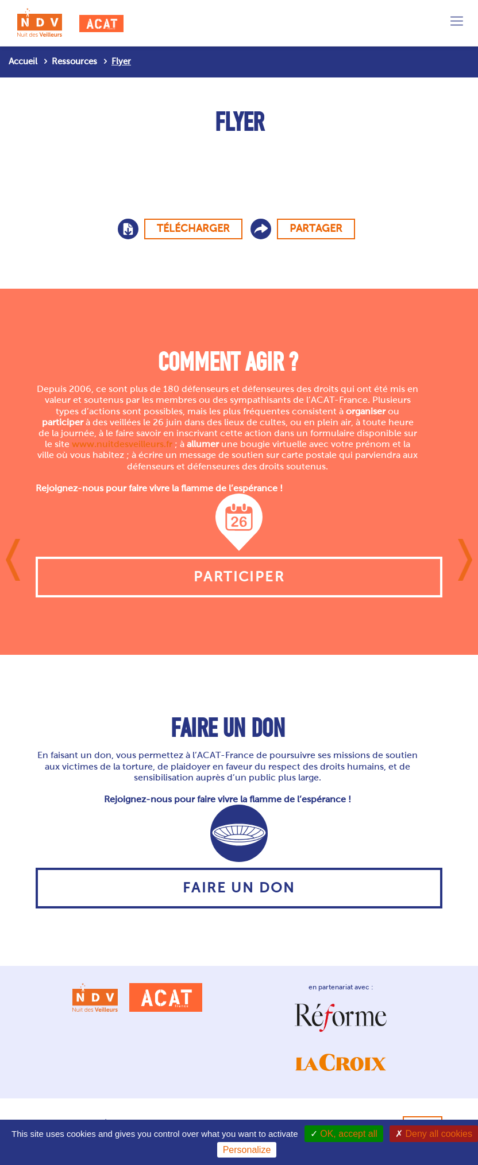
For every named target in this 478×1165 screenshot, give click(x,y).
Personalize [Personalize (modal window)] (247, 1150)
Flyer (121, 61)
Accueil (23, 61)
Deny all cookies (433, 1134)
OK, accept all (343, 1134)
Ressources (74, 61)
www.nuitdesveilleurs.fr (122, 444)
